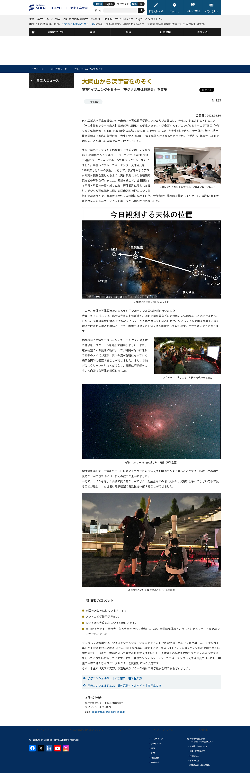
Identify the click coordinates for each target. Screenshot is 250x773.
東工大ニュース (59, 69)
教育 (153, 748)
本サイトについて (49, 729)
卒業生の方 (194, 755)
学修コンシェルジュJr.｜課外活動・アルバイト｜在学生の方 (124, 685)
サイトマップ (127, 729)
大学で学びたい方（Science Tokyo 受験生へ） (201, 740)
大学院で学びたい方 (198, 746)
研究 (153, 752)
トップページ (36, 69)
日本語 (98, 3)
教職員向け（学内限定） (200, 765)
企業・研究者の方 (197, 750)
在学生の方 (194, 760)
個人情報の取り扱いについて (88, 729)
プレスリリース (165, 729)
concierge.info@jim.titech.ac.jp (108, 711)
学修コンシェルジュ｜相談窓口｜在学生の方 (114, 678)
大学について (157, 743)
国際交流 (155, 762)
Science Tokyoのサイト (77, 24)
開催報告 (94, 101)
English (109, 3)
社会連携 (155, 757)
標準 (134, 3)
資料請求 (203, 729)
